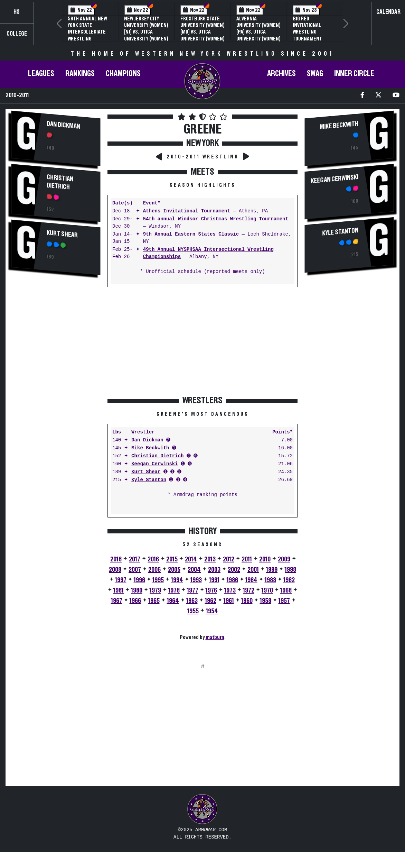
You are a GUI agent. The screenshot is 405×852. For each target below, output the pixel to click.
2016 (153, 559)
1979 (155, 590)
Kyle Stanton (148, 480)
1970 (267, 590)
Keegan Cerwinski (154, 464)
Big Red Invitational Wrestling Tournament (307, 29)
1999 (271, 569)
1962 (210, 600)
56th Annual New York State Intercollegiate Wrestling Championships (87, 32)
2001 (253, 569)
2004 (194, 569)
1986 (232, 580)
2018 (116, 559)
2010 (265, 559)
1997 (120, 580)
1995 (158, 580)
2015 (172, 559)
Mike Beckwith (150, 448)
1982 (289, 580)
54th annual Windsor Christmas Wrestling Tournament (215, 219)
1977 (192, 590)
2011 (247, 559)
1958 (265, 600)
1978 (174, 590)
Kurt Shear (62, 234)
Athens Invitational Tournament (186, 211)
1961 (229, 600)
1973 (230, 590)
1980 (136, 590)
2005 (174, 569)
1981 (118, 590)
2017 (134, 559)
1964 (173, 600)
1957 (284, 600)
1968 (286, 590)
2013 (210, 559)
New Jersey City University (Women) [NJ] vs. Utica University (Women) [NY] (146, 32)
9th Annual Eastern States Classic (191, 234)
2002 (234, 569)
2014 (191, 559)
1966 (135, 600)
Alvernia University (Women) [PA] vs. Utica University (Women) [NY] (258, 32)
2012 (228, 559)
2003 (214, 569)
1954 (212, 611)
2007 (135, 569)
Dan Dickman (63, 125)
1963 (192, 600)
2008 (115, 569)
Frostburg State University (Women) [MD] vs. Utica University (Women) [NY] (202, 32)
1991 (214, 580)
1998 (290, 569)
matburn (215, 637)
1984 (251, 580)
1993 (196, 580)
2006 (154, 569)
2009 (284, 559)
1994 (177, 580)
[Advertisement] (56, 397)
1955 (193, 611)
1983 (270, 580)
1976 (211, 590)
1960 (247, 600)
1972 (248, 590)
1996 (139, 580)
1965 (154, 600)
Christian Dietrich (60, 182)
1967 (116, 600)
